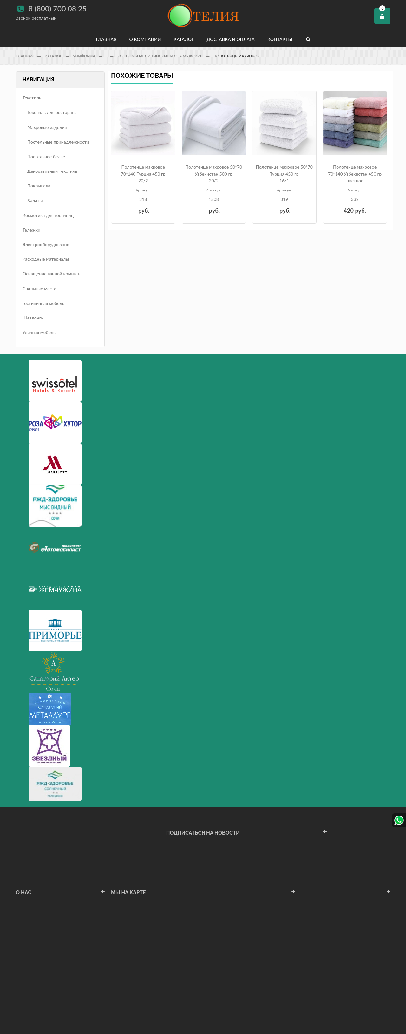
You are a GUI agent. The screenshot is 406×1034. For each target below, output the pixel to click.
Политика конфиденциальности (49, 984)
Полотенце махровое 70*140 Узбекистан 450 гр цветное (355, 173)
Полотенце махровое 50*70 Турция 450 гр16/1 (284, 173)
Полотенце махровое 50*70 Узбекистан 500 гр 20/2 (213, 173)
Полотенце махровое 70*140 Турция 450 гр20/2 (143, 173)
